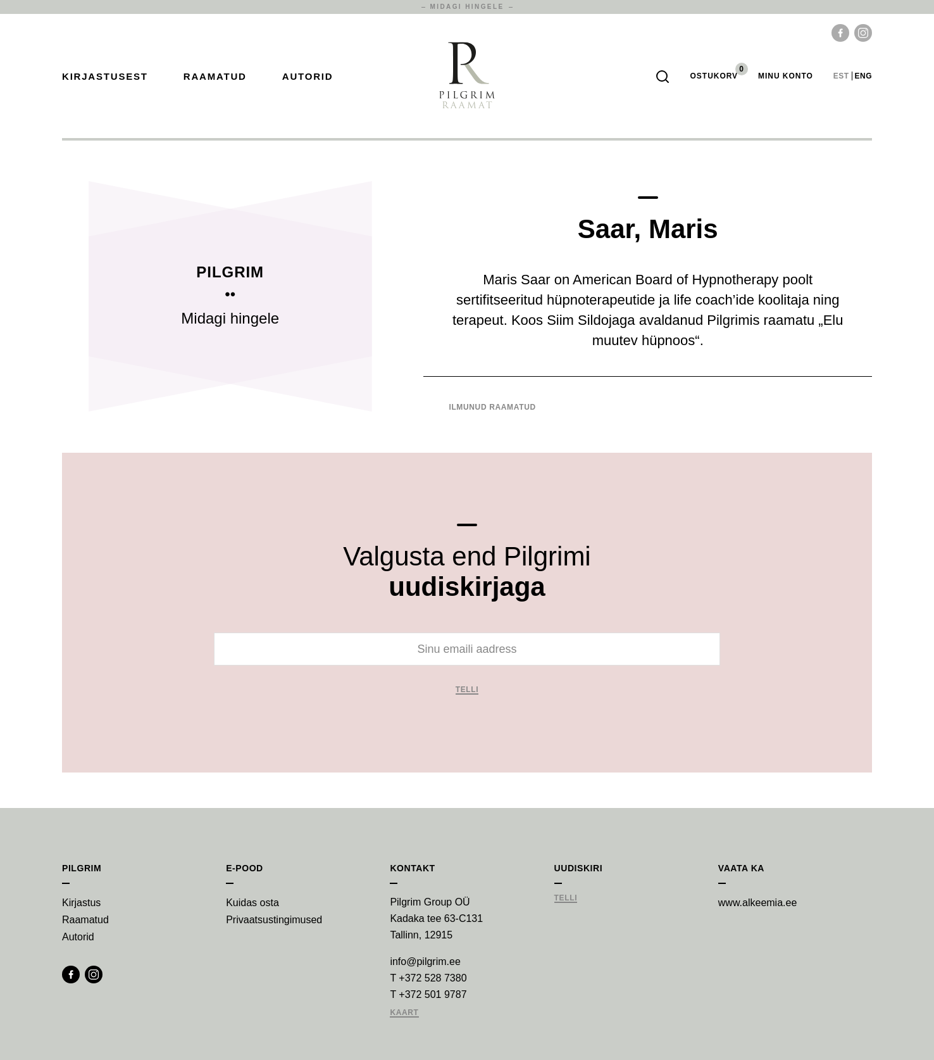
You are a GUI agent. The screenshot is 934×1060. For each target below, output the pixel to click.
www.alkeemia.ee (757, 902)
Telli (467, 690)
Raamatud (215, 76)
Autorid (307, 76)
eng (863, 76)
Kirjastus (81, 902)
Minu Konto (785, 76)
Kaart (404, 1013)
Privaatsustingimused (274, 919)
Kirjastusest (105, 76)
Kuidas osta (252, 902)
